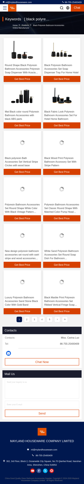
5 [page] (49, 319)
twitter (45, 471)
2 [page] (26, 319)
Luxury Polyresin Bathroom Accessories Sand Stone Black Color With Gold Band (21, 301)
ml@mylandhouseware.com (17, 2)
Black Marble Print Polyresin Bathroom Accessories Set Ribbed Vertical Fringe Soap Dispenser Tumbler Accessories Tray (61, 304)
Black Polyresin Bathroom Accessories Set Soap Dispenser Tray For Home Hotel (61, 69)
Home (15, 25)
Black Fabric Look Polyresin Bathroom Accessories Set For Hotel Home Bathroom (60, 115)
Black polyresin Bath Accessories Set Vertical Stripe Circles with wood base (21, 162)
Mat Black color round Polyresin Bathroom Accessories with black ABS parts (22, 115)
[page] (57, 319)
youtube (32, 471)
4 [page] (42, 319)
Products (25, 25)
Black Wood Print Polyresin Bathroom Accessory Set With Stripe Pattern (60, 162)
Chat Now (42, 362)
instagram (51, 471)
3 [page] (34, 319)
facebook (39, 471)
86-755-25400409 (72, 2)
